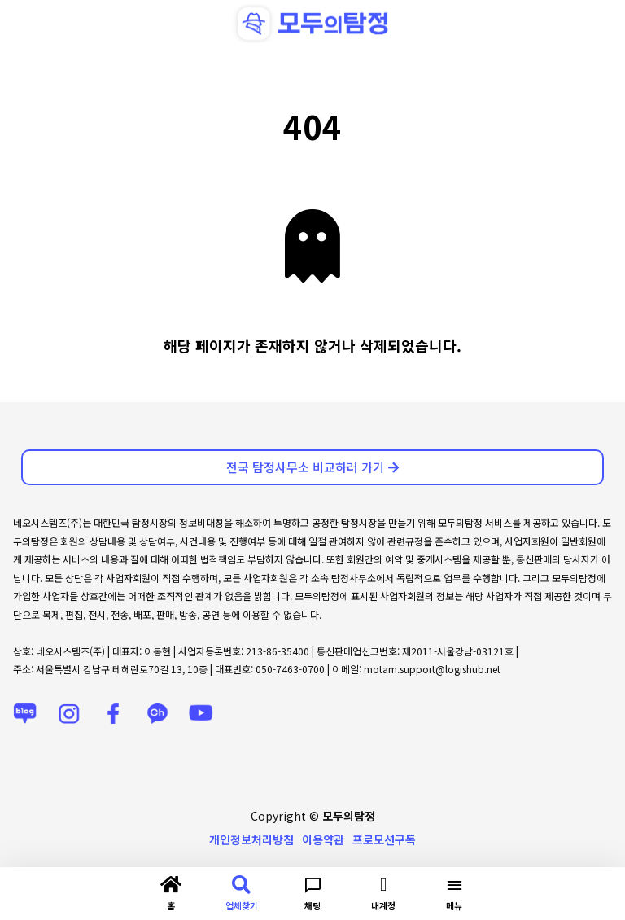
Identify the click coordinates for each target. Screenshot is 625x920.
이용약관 (323, 839)
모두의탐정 (348, 816)
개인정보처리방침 (251, 839)
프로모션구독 (384, 839)
